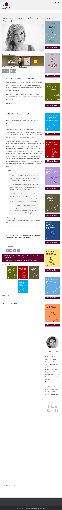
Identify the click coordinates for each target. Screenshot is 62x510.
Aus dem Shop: (6, 264)
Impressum (34, 508)
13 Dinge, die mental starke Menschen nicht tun (24, 235)
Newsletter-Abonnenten (51, 394)
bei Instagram (23, 67)
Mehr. (46, 382)
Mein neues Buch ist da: (9, 55)
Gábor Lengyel (10, 246)
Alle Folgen (9, 114)
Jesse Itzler (36, 132)
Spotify (27, 114)
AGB (38, 508)
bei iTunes (19, 114)
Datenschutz (42, 508)
